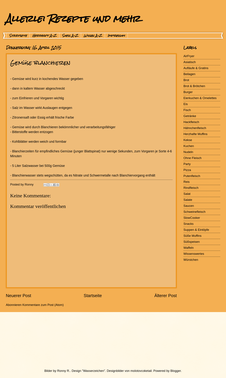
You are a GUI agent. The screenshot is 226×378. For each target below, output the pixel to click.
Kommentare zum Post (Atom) (43, 305)
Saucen (188, 205)
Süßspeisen (191, 241)
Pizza (187, 170)
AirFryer (188, 56)
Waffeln (188, 247)
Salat (186, 193)
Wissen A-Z (93, 35)
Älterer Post (165, 295)
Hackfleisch (191, 122)
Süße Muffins (192, 235)
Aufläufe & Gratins (195, 68)
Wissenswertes (193, 253)
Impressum (116, 35)
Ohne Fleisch (192, 158)
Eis (185, 104)
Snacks (188, 223)
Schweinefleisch (194, 211)
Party (187, 164)
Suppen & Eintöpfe (196, 229)
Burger (188, 92)
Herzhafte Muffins (195, 134)
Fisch (187, 110)
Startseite (18, 35)
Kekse (187, 140)
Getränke (189, 116)
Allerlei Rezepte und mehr (73, 18)
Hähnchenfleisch (194, 128)
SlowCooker (191, 217)
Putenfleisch (191, 176)
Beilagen (189, 74)
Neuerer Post (18, 295)
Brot (186, 80)
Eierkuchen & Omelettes (199, 98)
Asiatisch (189, 62)
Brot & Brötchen (194, 86)
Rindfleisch (190, 187)
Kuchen (188, 146)
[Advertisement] (105, 340)
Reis (186, 182)
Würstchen (190, 259)
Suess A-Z (70, 35)
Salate (187, 199)
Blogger (175, 371)
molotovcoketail (141, 371)
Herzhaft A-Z (44, 35)
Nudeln (188, 152)
